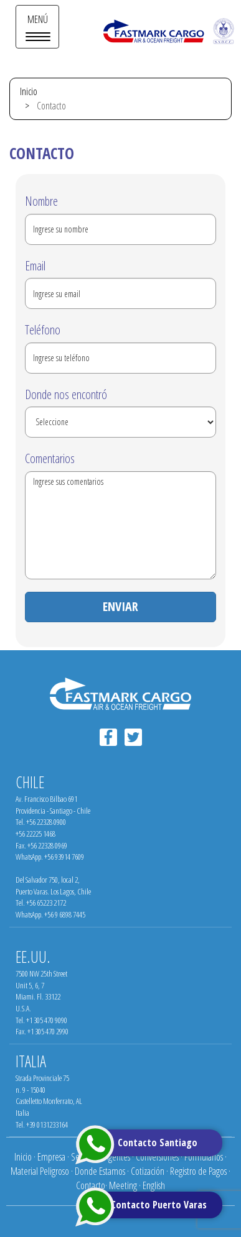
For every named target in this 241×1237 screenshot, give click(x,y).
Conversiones (157, 1157)
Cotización (147, 1171)
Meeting (123, 1185)
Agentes (117, 1157)
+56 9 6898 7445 (64, 914)
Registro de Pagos (198, 1171)
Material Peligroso (40, 1171)
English (154, 1185)
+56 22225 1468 (35, 833)
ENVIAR (120, 606)
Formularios (203, 1157)
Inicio (28, 91)
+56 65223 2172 (46, 902)
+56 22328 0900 (46, 821)
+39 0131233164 (47, 1124)
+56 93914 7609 (64, 856)
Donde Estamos (100, 1171)
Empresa (51, 1157)
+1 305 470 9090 (46, 1020)
